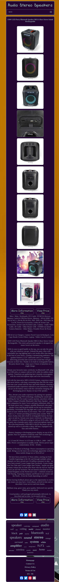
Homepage (30, 560)
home (42, 549)
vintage (48, 538)
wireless (20, 549)
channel (38, 529)
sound (28, 537)
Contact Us (30, 564)
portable (29, 550)
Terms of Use (30, 571)
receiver (49, 550)
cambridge (27, 526)
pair (21, 533)
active (26, 542)
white (43, 542)
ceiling (23, 529)
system (34, 541)
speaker (16, 525)
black (14, 533)
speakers (16, 537)
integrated (32, 546)
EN (28, 574)
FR (32, 574)
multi (31, 529)
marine (27, 534)
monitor (46, 529)
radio (48, 546)
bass (17, 529)
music (35, 550)
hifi (40, 545)
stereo (38, 537)
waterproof (35, 526)
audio (45, 525)
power (25, 546)
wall (12, 529)
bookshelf (30, 552)
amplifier (16, 545)
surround (19, 542)
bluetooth (37, 533)
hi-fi (47, 533)
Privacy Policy (30, 567)
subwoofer (11, 550)
